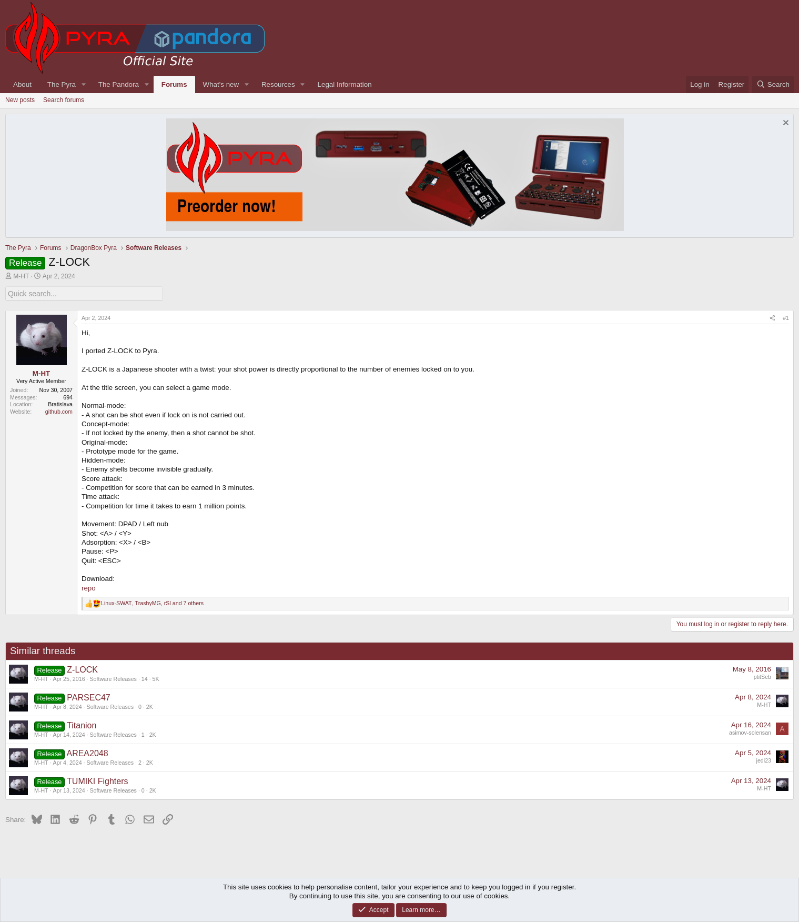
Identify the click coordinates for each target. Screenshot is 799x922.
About (22, 84)
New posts (20, 100)
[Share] (772, 318)
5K (156, 678)
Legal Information (345, 84)
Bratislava (60, 404)
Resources (278, 84)
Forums (174, 84)
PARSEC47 (88, 697)
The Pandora (118, 84)
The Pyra (61, 84)
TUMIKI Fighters (97, 780)
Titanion (81, 724)
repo (89, 588)
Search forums (63, 100)
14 (144, 678)
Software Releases (112, 678)
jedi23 (763, 760)
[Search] (773, 84)
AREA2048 (87, 752)
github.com (59, 411)
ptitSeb (762, 676)
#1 (786, 317)
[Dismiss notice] (784, 123)
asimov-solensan (750, 732)
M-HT (21, 276)
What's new (221, 84)
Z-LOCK (82, 669)
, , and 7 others (152, 602)
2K (149, 706)
